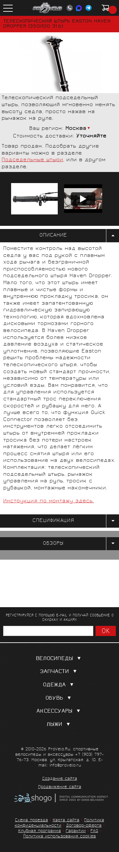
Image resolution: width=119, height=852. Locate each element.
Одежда (59, 685)
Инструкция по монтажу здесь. (48, 501)
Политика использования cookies (59, 836)
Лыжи (59, 725)
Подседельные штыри (32, 160)
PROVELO (47, 8)
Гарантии (76, 831)
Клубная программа (39, 831)
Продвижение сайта (59, 787)
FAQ (94, 831)
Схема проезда (31, 820)
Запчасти (59, 672)
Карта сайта (66, 820)
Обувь (59, 698)
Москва (75, 128)
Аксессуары (59, 711)
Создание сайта (59, 779)
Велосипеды (59, 659)
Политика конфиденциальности (59, 823)
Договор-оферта (84, 826)
